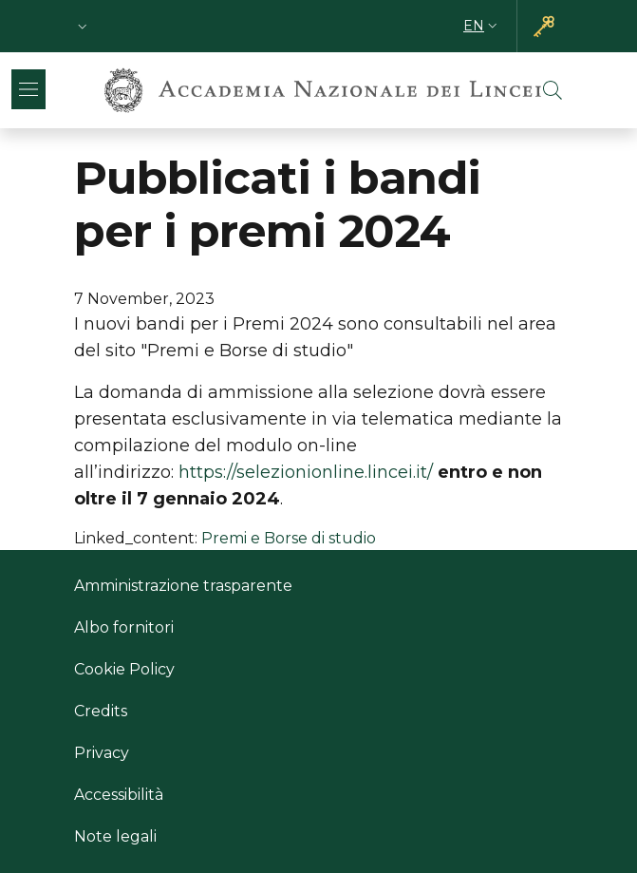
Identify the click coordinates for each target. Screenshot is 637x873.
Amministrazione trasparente (183, 586)
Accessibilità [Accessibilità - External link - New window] (118, 795)
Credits (100, 711)
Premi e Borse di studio (288, 538)
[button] (82, 26)
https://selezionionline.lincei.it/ (305, 472)
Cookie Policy (124, 669)
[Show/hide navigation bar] (28, 89)
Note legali (115, 836)
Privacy (101, 753)
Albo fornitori (124, 627)
